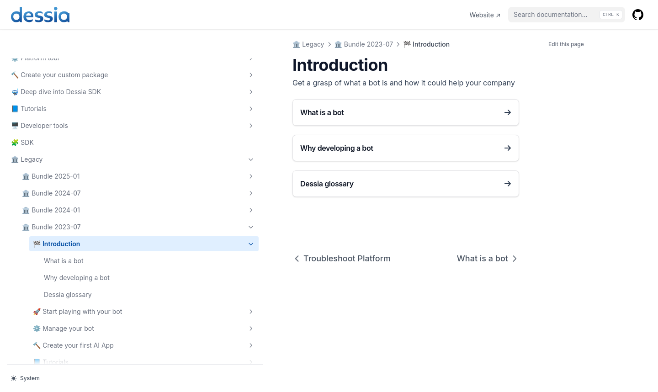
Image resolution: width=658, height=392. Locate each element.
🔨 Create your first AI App (67, 301)
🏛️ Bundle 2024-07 (61, 116)
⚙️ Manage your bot (67, 275)
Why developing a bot (71, 205)
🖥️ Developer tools (56, 48)
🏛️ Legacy (56, 82)
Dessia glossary (68, 227)
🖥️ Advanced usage (67, 345)
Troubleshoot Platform (188, 258)
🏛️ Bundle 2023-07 (61, 150)
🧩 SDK (22, 65)
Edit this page (566, 44)
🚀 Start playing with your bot (67, 248)
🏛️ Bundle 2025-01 (61, 99)
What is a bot (64, 183)
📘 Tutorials (56, 31)
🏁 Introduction (67, 167)
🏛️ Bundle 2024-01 (61, 133)
